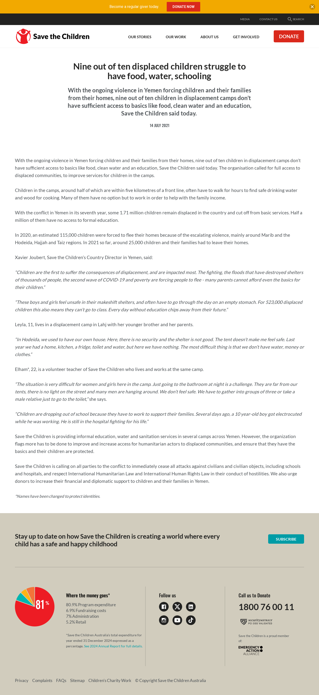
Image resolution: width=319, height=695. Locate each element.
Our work (176, 37)
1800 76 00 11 (266, 606)
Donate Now (183, 7)
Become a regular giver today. (134, 6)
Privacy (21, 680)
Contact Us (268, 19)
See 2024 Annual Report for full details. (113, 646)
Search (295, 19)
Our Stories (139, 37)
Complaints (42, 680)
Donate (289, 36)
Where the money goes (87, 595)
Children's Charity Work (109, 680)
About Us (209, 37)
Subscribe (286, 539)
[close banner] (312, 8)
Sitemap (77, 680)
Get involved (246, 37)
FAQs (61, 680)
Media (245, 19)
